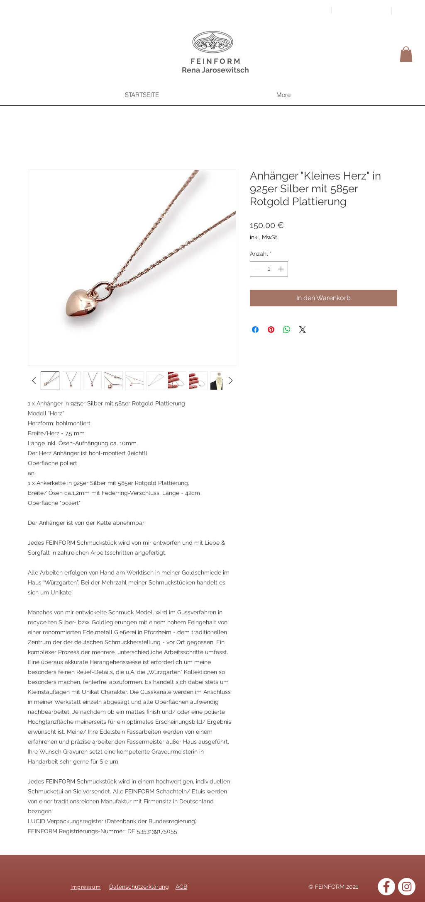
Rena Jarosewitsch (215, 69)
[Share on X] (303, 330)
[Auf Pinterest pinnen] (271, 330)
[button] (406, 54)
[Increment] (281, 269)
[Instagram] (406, 886)
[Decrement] (256, 269)
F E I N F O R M (215, 61)
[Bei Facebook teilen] (255, 330)
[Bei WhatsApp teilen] (287, 330)
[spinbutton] (268, 269)
